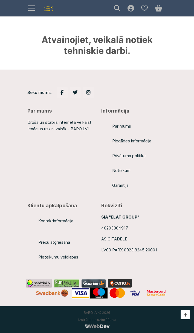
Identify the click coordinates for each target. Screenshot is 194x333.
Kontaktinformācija (55, 220)
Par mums (121, 126)
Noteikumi (121, 170)
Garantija (120, 185)
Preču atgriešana (54, 242)
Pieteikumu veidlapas (58, 257)
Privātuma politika (129, 155)
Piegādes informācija (131, 140)
